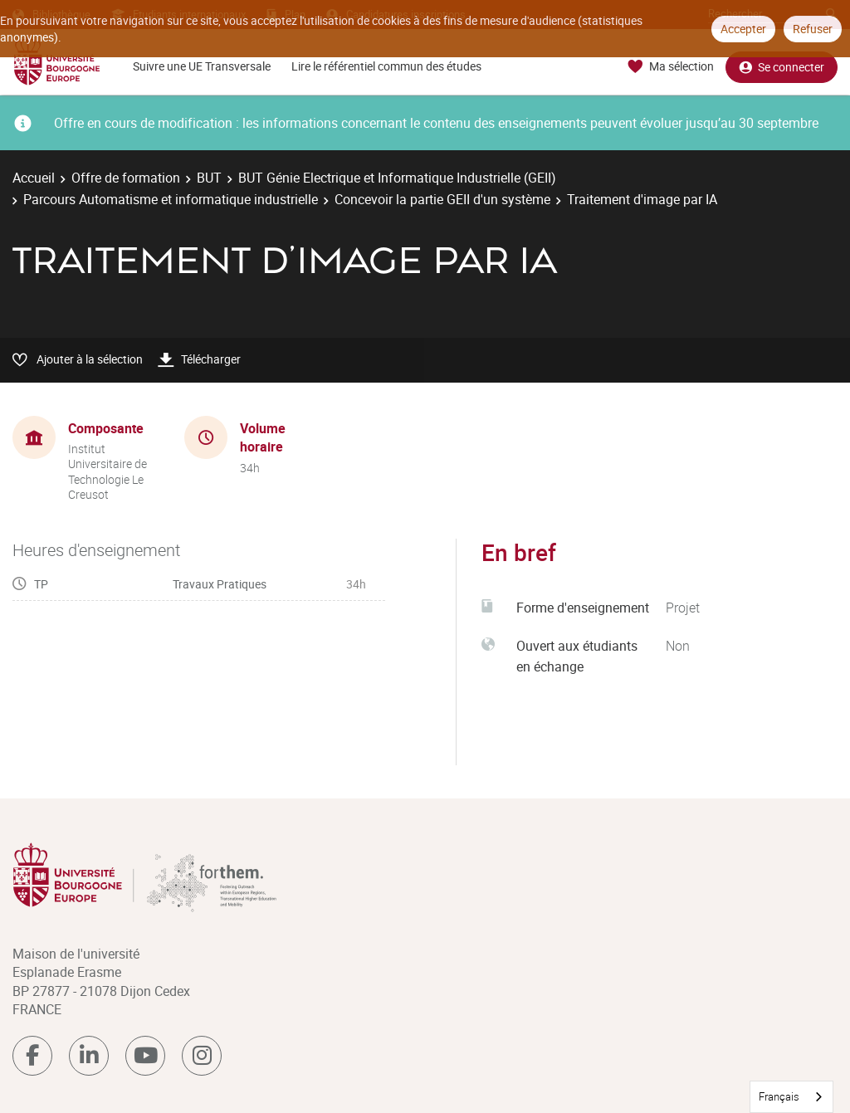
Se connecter (781, 67)
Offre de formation (125, 177)
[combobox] (791, 1097)
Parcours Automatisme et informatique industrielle (170, 199)
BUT (209, 177)
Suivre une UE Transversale (202, 66)
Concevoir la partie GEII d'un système (442, 199)
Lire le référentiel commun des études (386, 66)
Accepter (743, 29)
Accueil (33, 177)
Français (779, 1096)
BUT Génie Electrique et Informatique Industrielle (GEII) (397, 177)
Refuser (813, 29)
